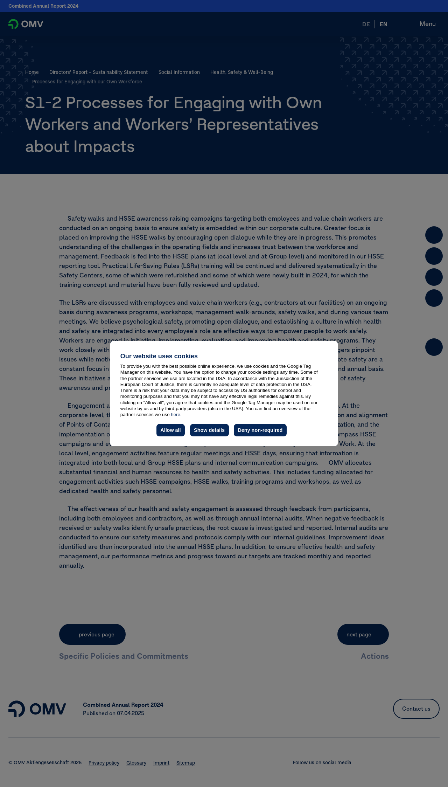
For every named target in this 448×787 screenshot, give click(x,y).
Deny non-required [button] (260, 430)
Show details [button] (209, 430)
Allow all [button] (170, 430)
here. (176, 414)
